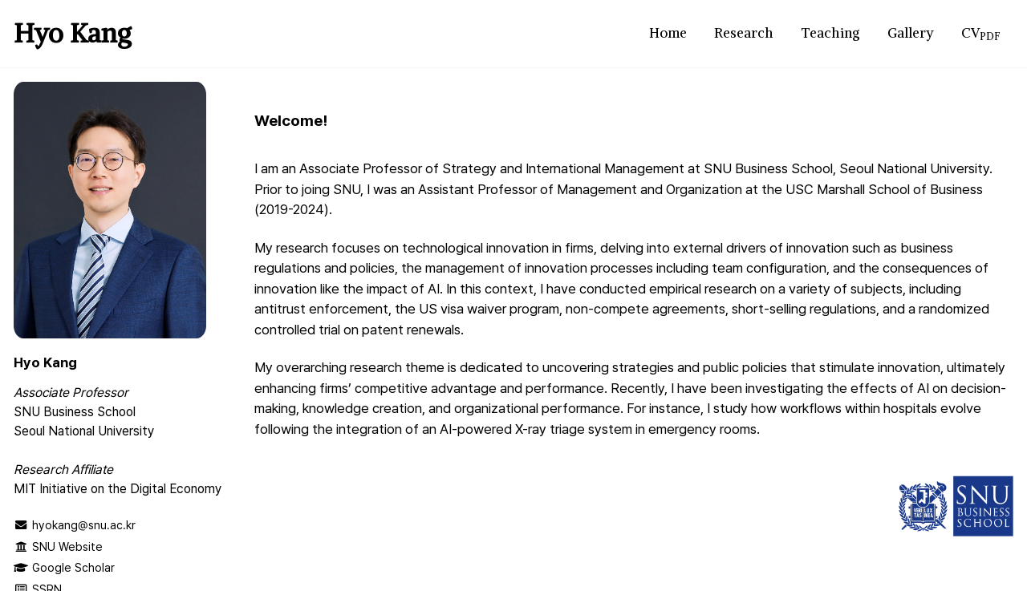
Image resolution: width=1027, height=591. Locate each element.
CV (980, 33)
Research (743, 33)
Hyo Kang (73, 33)
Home (668, 33)
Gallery (910, 33)
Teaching (830, 33)
